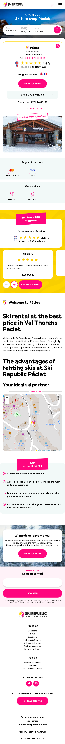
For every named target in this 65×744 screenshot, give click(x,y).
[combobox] (12, 31)
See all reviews (30, 284)
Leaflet (38, 450)
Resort (8, 28)
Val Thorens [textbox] (12, 30)
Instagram (36, 684)
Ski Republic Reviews (32, 643)
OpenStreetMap (46, 450)
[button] (50, 147)
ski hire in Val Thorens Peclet (32, 341)
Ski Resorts (32, 631)
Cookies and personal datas (32, 724)
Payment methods (32, 649)
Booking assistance (32, 646)
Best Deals (32, 637)
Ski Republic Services (32, 640)
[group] (32, 134)
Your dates (24, 27)
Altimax (42, 731)
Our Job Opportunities (32, 668)
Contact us (32, 665)
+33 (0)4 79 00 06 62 (34, 58)
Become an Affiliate (32, 662)
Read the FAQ (32, 701)
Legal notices (32, 721)
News (32, 634)
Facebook (29, 684)
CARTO (59, 450)
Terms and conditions (32, 717)
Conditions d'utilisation (23, 602)
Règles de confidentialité (48, 600)
